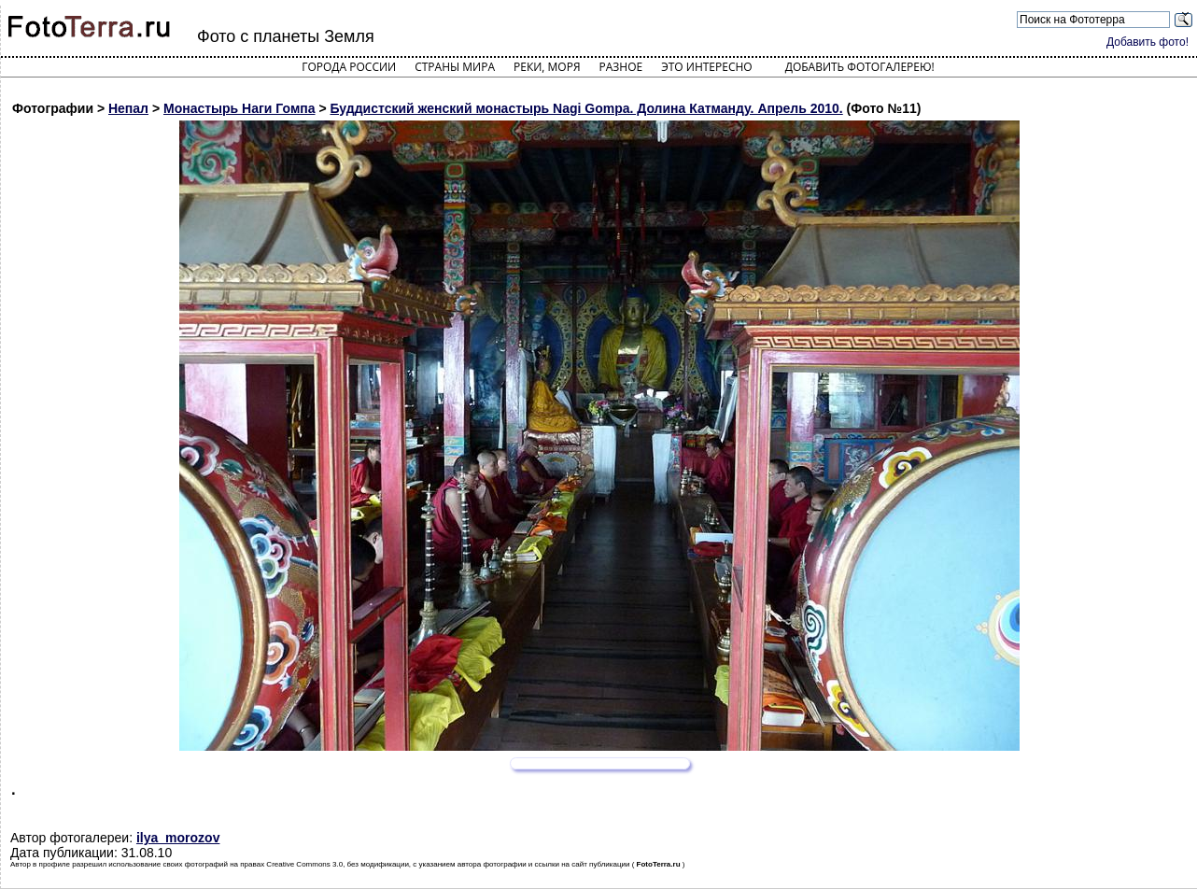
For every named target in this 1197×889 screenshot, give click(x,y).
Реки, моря (547, 67)
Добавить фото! (1147, 42)
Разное (621, 67)
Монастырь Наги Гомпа (239, 108)
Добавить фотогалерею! (860, 67)
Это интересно (707, 67)
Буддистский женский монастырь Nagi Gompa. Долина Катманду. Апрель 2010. (586, 108)
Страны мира (455, 67)
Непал (128, 108)
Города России (349, 67)
